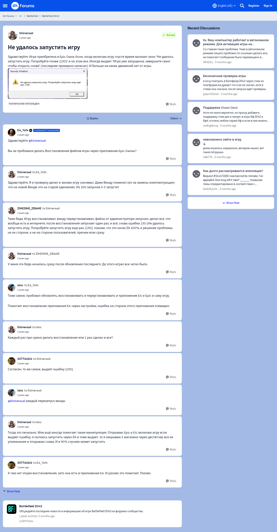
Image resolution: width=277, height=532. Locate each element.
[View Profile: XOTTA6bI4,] (11, 361)
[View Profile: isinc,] (11, 287)
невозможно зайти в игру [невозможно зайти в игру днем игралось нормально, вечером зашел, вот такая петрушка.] (222, 139)
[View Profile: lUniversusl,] (12, 35)
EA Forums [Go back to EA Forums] (8, 16)
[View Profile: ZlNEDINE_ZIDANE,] (11, 210)
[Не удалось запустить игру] (38, 135)
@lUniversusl (37, 141)
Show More (11, 491)
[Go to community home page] (23, 6)
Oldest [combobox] (176, 119)
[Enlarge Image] (92, 83)
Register (253, 5)
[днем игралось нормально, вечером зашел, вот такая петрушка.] (236, 150)
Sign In (268, 5)
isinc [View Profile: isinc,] (20, 285)
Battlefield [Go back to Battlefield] (32, 16)
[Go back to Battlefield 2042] (81, 506)
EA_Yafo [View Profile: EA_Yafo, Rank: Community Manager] (22, 130)
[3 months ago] (222, 62)
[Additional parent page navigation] (20, 16)
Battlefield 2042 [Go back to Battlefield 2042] (50, 16)
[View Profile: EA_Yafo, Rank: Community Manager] (11, 132)
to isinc (37, 327)
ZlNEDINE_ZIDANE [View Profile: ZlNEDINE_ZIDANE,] (29, 208)
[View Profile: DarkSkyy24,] (196, 174)
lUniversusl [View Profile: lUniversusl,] (26, 33)
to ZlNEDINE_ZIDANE (46, 254)
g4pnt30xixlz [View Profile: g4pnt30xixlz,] (211, 94)
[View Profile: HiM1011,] (196, 43)
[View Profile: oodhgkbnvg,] (196, 110)
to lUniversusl (51, 208)
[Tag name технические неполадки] (24, 104)
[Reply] (171, 104)
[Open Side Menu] (5, 6)
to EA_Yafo (39, 172)
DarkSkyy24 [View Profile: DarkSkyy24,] (210, 189)
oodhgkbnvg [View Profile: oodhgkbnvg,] (210, 125)
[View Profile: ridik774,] (196, 142)
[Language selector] (224, 6)
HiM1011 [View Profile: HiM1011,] (208, 62)
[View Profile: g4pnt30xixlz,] (196, 79)
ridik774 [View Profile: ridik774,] (207, 157)
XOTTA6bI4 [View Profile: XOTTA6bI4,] (24, 359)
